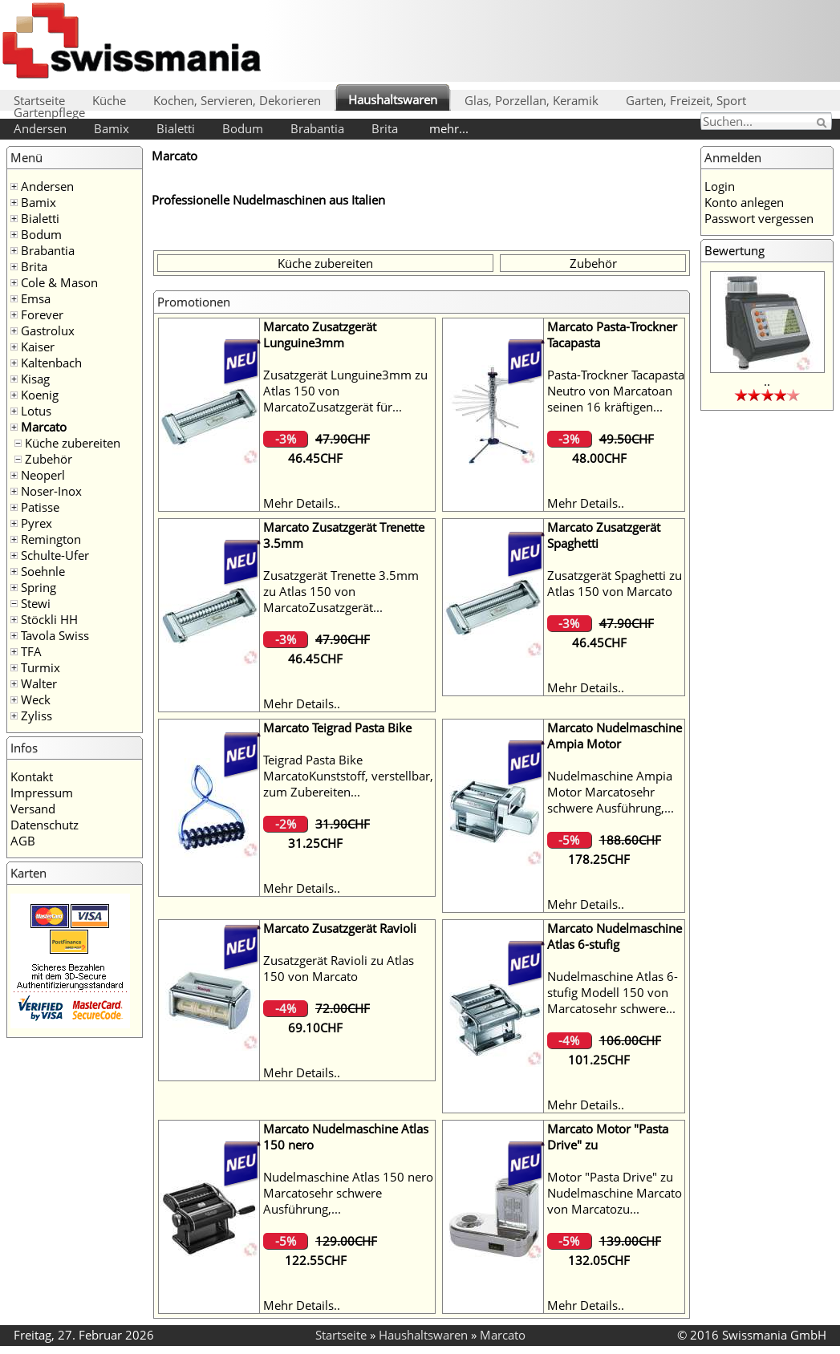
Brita (384, 128)
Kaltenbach (51, 363)
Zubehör (48, 459)
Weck (36, 699)
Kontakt (31, 776)
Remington (51, 539)
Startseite (39, 100)
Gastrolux (48, 330)
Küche (109, 100)
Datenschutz (44, 825)
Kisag (35, 379)
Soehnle (43, 571)
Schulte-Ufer (55, 555)
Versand (32, 809)
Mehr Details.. (301, 503)
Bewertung (734, 250)
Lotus (36, 411)
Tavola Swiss (55, 635)
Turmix (40, 667)
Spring (38, 587)
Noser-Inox (51, 491)
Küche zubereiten (72, 443)
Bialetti (175, 128)
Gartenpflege (49, 112)
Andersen (40, 128)
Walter (39, 683)
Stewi (36, 603)
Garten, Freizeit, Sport (686, 100)
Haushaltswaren (392, 99)
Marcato (44, 427)
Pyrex (36, 523)
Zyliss (36, 715)
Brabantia (317, 128)
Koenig (40, 395)
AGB (22, 841)
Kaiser (38, 346)
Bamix (111, 128)
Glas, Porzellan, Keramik (532, 100)
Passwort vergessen (759, 218)
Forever (42, 314)
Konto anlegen (744, 202)
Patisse (40, 507)
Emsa (36, 298)
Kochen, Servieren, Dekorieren (237, 100)
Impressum (41, 792)
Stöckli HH (49, 619)
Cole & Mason (59, 282)
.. (767, 381)
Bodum (242, 128)
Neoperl (43, 475)
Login (719, 186)
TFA (31, 651)
